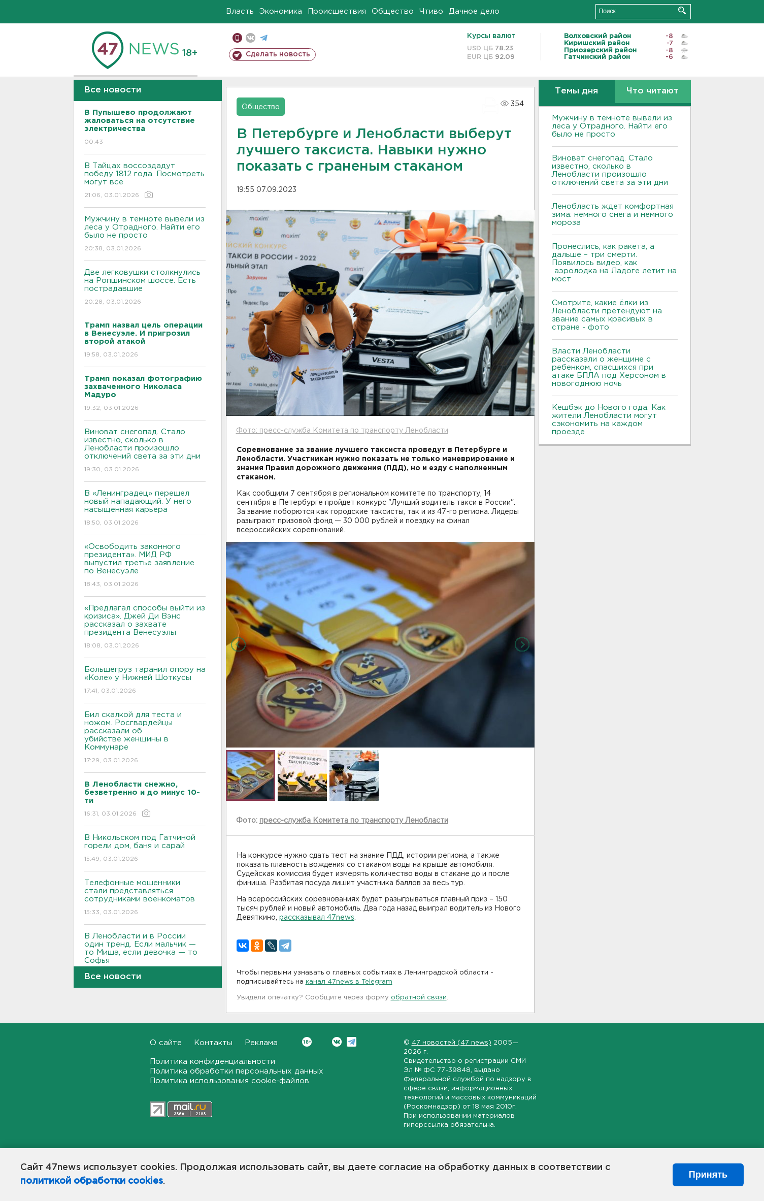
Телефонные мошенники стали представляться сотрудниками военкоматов (145, 898)
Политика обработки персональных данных (236, 1071)
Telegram (351, 1042)
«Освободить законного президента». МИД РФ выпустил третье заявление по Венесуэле (145, 566)
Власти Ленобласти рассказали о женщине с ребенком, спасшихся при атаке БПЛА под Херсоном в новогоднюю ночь (609, 367)
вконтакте (250, 38)
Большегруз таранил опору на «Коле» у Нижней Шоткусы (145, 680)
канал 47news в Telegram (349, 982)
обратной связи (419, 997)
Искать (682, 10)
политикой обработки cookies (91, 1181)
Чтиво (431, 11)
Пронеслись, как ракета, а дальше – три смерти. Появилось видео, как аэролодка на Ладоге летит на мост (614, 262)
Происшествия (337, 11)
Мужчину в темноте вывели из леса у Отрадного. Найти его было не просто (145, 234)
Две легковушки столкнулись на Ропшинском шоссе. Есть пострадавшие (145, 287)
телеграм (264, 38)
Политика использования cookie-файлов (229, 1081)
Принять (708, 1175)
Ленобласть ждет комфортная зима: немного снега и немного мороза (613, 214)
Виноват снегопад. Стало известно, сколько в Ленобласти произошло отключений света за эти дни (145, 451)
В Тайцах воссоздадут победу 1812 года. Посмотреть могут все (145, 181)
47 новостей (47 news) (451, 1043)
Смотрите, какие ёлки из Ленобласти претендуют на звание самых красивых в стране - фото (607, 315)
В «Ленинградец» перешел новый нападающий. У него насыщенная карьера (145, 508)
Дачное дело (474, 11)
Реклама (261, 1043)
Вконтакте (307, 1042)
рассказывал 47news (316, 918)
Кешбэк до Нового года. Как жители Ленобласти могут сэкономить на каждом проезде (609, 419)
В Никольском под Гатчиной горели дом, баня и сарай (145, 848)
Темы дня (576, 91)
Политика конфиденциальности (212, 1061)
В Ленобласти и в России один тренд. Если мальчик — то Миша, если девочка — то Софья (145, 955)
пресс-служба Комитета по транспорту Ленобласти (353, 821)
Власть (240, 11)
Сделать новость (278, 54)
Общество (393, 11)
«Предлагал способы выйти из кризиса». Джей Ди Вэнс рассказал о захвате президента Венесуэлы (145, 627)
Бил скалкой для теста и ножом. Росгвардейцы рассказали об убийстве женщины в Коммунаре (145, 738)
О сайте (166, 1043)
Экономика (280, 11)
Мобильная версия (237, 38)
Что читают (652, 91)
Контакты (213, 1043)
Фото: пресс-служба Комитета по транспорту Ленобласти (342, 431)
